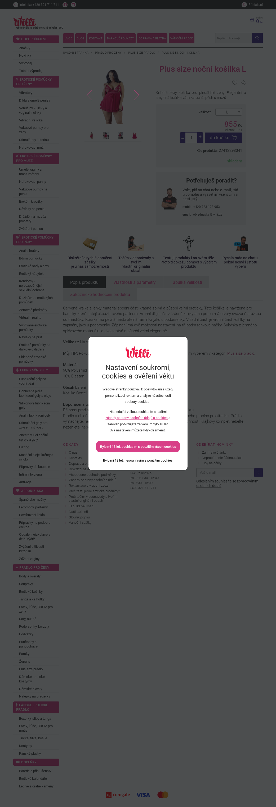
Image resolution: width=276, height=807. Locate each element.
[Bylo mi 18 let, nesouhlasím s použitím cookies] (138, 460)
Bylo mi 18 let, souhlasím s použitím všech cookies (138, 447)
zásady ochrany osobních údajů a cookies (136, 418)
